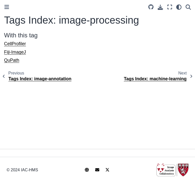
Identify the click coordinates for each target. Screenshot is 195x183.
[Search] (188, 7)
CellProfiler (15, 43)
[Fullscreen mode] (169, 7)
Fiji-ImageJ (15, 52)
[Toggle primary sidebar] (6, 7)
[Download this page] (160, 7)
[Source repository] (151, 7)
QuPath (11, 60)
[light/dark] (179, 7)
